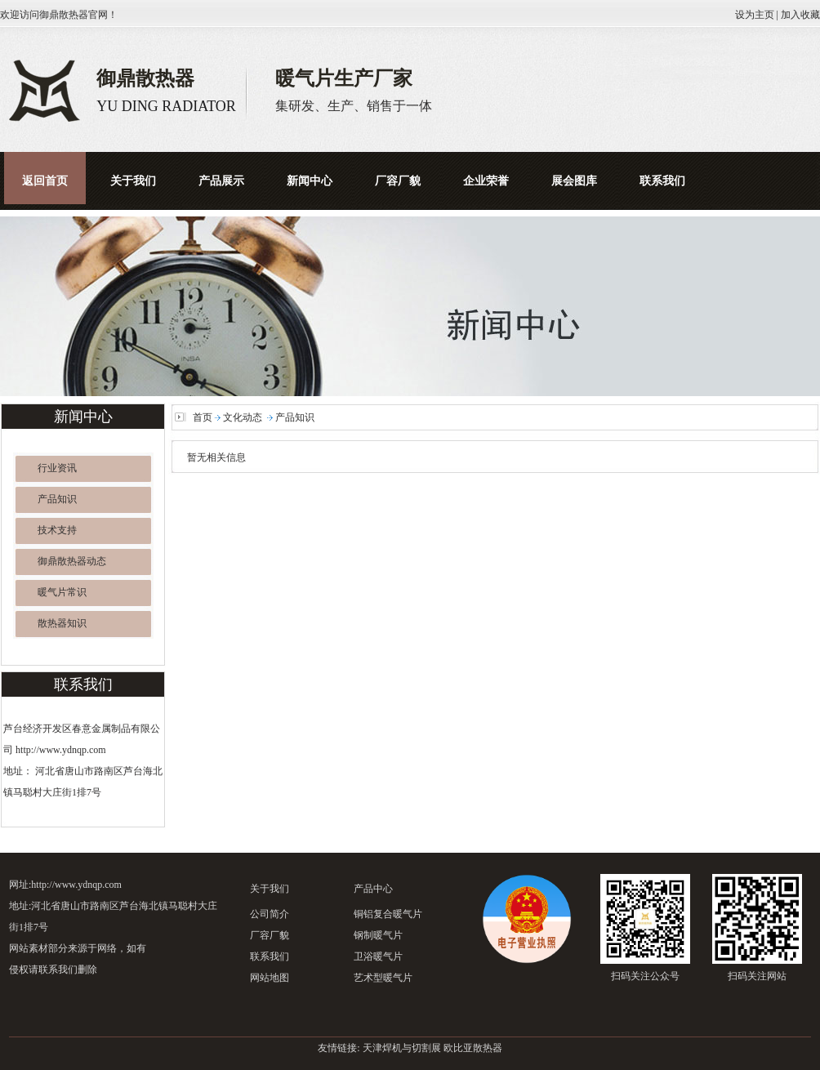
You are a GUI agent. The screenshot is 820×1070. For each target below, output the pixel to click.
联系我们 (269, 956)
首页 (202, 417)
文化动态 (242, 417)
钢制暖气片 (378, 935)
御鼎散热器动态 (72, 561)
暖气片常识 (62, 592)
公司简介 (269, 914)
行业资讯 (57, 468)
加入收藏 (800, 14)
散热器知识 (62, 623)
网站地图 (269, 977)
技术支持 (57, 530)
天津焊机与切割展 (402, 1048)
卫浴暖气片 (378, 956)
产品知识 (57, 499)
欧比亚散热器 (472, 1048)
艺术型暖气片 (383, 977)
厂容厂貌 (269, 935)
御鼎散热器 (63, 14)
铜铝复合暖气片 (388, 914)
